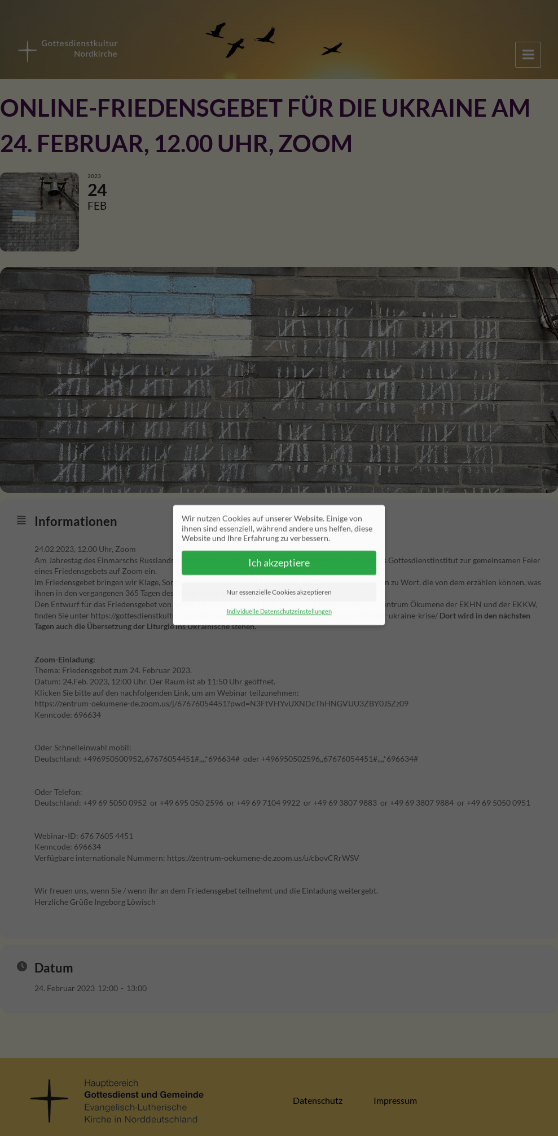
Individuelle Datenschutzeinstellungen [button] (279, 605)
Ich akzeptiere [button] (279, 557)
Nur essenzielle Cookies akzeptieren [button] (279, 586)
